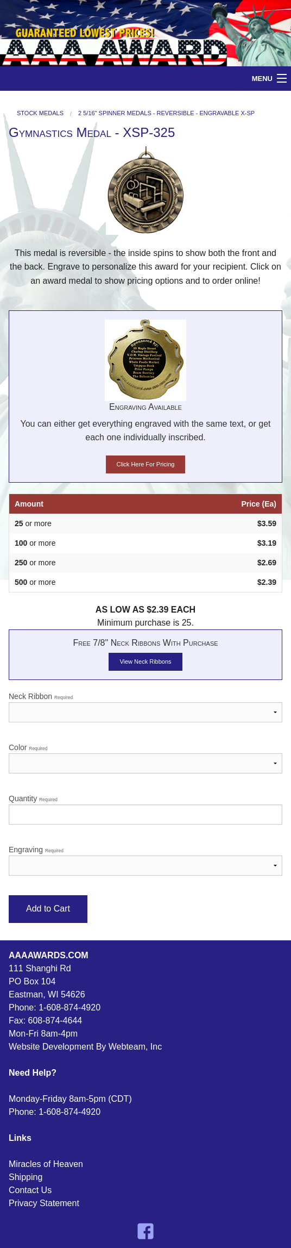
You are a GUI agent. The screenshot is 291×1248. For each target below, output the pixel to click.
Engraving (145, 860)
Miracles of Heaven (46, 1164)
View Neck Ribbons (145, 661)
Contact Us (30, 1190)
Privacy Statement (44, 1203)
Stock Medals (40, 113)
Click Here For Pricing (146, 464)
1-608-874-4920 (69, 1007)
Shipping (25, 1177)
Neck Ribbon (145, 707)
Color (145, 758)
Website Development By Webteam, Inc (85, 1046)
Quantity (145, 809)
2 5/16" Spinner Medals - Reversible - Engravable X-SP (166, 113)
